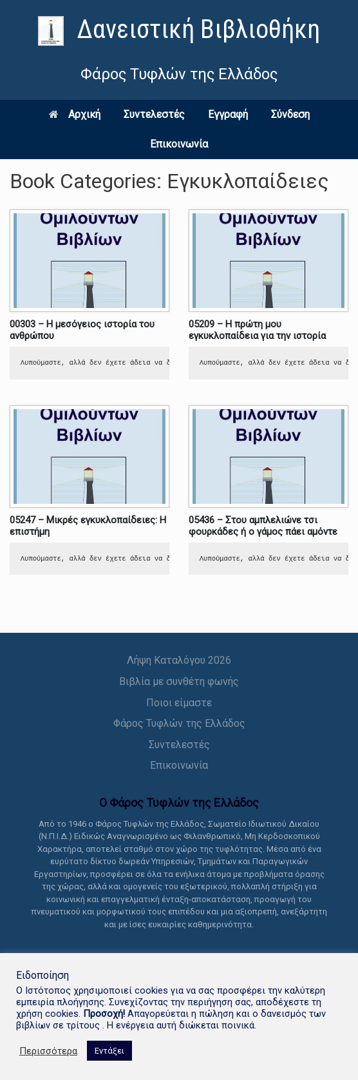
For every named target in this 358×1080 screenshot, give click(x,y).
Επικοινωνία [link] (179, 144)
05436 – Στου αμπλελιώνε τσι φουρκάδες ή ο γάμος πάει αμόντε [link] (263, 525)
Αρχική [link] (74, 114)
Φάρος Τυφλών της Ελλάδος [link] (179, 723)
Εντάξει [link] (109, 1051)
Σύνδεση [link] (290, 114)
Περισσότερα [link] (48, 1051)
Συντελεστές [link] (154, 114)
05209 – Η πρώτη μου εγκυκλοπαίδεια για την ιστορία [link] (257, 330)
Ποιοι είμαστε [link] (179, 703)
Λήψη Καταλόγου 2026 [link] (179, 660)
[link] (179, 31)
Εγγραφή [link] (228, 114)
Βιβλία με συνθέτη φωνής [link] (179, 681)
